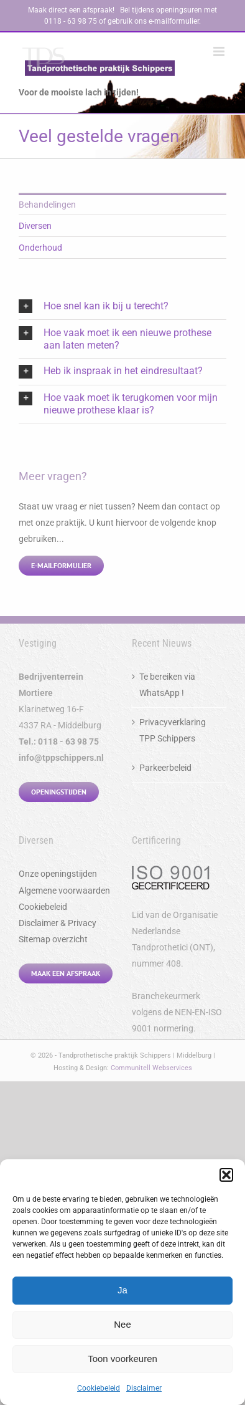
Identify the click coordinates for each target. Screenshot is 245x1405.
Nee (122, 1324)
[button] (226, 1175)
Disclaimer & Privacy (57, 923)
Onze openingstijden (58, 874)
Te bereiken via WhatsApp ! (167, 685)
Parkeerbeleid (165, 768)
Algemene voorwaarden (64, 891)
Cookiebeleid (98, 1388)
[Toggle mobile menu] (219, 51)
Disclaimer (144, 1388)
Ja (122, 1290)
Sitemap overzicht (53, 939)
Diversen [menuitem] (35, 226)
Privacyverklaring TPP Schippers (172, 730)
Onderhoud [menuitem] (40, 248)
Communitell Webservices (151, 1068)
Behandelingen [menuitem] (47, 205)
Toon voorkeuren (122, 1358)
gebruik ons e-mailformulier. (154, 21)
